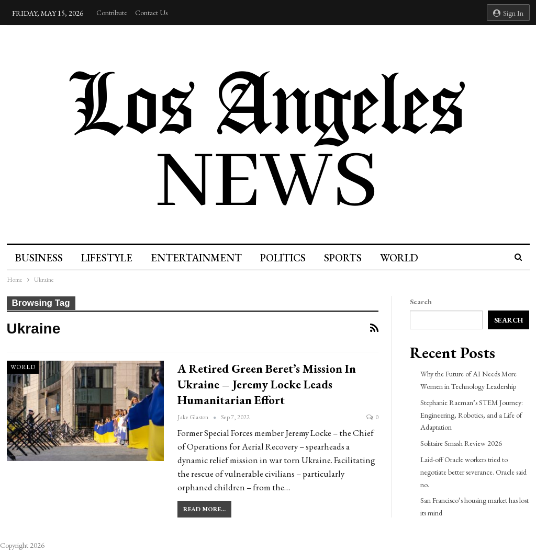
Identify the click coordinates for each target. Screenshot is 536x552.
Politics (283, 257)
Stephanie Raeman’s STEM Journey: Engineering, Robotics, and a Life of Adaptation (471, 415)
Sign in (508, 13)
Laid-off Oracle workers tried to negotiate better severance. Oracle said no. (473, 472)
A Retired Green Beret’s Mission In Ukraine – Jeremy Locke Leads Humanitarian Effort (266, 384)
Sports (343, 257)
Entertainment (196, 257)
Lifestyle (106, 257)
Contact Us (151, 12)
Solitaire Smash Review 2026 (461, 443)
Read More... (204, 509)
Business (39, 257)
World (399, 257)
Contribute (111, 12)
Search (421, 301)
